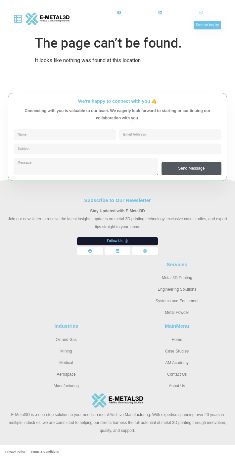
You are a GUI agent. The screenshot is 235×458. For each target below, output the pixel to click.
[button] (117, 241)
